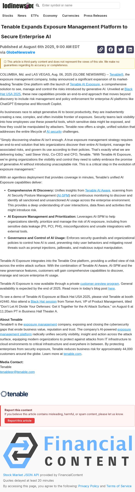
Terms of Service (119, 486)
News (22, 15)
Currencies (70, 15)
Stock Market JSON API (21, 475)
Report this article (20, 420)
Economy (50, 15)
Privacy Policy (88, 486)
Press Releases (95, 15)
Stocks (7, 15)
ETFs (35, 15)
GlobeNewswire (20, 52)
